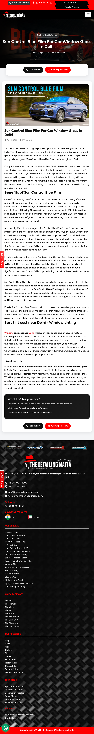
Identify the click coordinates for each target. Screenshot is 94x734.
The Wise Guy (11, 620)
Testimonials (11, 663)
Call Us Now (33, 70)
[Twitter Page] (47, 3)
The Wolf (9, 610)
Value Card (10, 660)
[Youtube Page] (40, 3)
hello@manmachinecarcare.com (25, 496)
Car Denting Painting (15, 587)
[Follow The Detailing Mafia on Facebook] (6, 506)
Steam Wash (11, 577)
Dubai (33, 518)
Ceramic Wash (12, 574)
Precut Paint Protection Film (18, 561)
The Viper (9, 607)
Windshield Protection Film (17, 568)
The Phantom (11, 623)
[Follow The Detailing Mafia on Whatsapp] (23, 506)
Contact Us (10, 666)
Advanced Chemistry (18, 552)
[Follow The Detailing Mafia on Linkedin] (19, 506)
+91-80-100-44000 (19, 3)
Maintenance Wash (14, 580)
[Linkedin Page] (44, 3)
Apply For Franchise (14, 687)
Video (8, 647)
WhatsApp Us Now (58, 70)
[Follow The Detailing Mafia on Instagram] (16, 506)
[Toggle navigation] (88, 14)
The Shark (9, 614)
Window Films (11, 564)
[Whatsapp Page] (51, 3)
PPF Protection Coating (16, 555)
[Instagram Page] (37, 3)
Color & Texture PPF (17, 548)
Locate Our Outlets (14, 690)
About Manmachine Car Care (19, 715)
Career (8, 657)
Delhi (31, 333)
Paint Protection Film (15, 542)
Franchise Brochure (14, 703)
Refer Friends (11, 696)
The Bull (8, 601)
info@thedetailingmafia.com (23, 492)
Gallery (8, 650)
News (7, 644)
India (10, 518)
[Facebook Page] (33, 3)
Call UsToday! (2, 479)
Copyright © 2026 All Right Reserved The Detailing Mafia (47, 730)
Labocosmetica (15, 536)
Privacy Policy (11, 669)
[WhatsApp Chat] (5, 728)
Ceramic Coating (13, 532)
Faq (7, 641)
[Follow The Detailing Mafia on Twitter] (10, 506)
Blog (7, 653)
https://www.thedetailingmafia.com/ (31, 408)
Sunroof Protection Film (16, 558)
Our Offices (10, 718)
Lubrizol (11, 545)
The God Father (12, 626)
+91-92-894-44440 (43, 413)
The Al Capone (12, 617)
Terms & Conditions (14, 672)
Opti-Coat (13, 539)
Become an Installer (14, 693)
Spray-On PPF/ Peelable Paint (19, 584)
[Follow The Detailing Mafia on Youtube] (13, 506)
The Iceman (10, 604)
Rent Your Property (14, 700)
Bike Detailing (11, 571)
